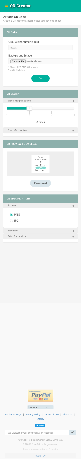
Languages (33, 407)
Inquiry (40, 418)
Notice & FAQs (13, 414)
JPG (16, 220)
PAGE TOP (40, 455)
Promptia (53, 449)
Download (40, 183)
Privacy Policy (33, 414)
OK (40, 78)
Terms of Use (51, 414)
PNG (17, 214)
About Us (68, 414)
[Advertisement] (40, 344)
